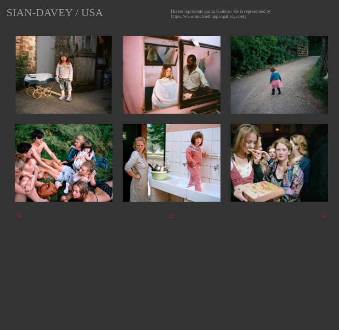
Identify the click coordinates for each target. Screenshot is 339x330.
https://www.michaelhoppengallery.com (207, 16)
